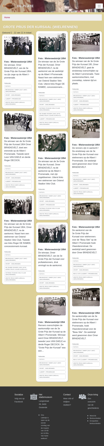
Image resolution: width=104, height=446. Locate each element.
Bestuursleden (95, 418)
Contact (67, 394)
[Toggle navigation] (99, 6)
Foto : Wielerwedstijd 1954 (51, 322)
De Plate (25, 6)
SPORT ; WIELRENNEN (13, 95)
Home (7, 17)
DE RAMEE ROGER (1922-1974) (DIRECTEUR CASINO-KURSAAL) (16, 268)
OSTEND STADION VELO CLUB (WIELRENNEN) (15, 273)
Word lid (93, 416)
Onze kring (93, 394)
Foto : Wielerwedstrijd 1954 (18, 62)
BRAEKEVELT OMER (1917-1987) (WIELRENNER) (16, 90)
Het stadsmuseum (45, 395)
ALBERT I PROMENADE (13, 98)
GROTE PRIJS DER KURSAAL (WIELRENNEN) (15, 103)
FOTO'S (7, 86)
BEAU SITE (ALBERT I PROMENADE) (85, 273)
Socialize (18, 394)
